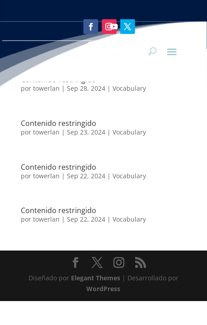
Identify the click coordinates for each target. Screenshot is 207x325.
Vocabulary (129, 132)
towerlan (46, 132)
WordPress (103, 288)
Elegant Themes (95, 278)
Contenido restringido (58, 167)
